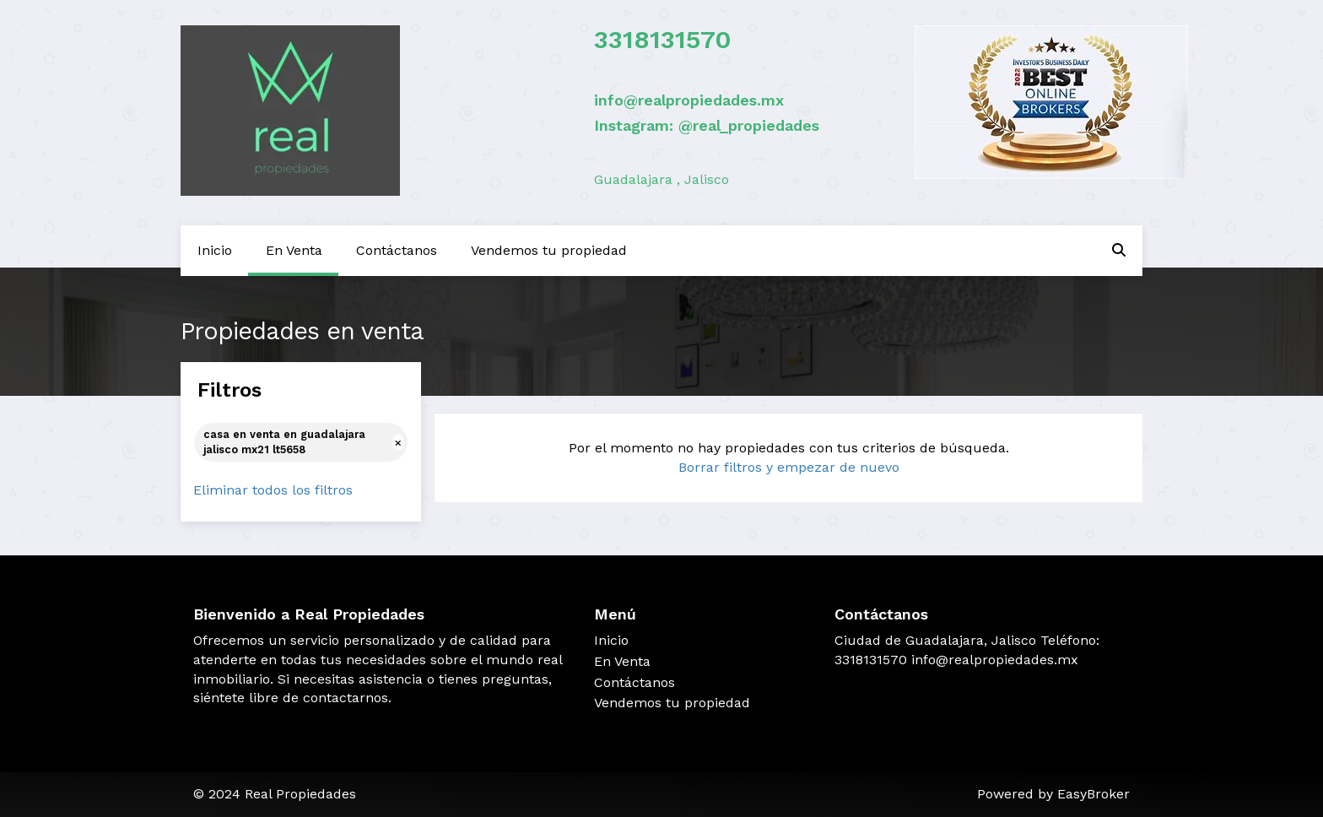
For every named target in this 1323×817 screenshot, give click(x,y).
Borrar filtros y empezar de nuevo (788, 467)
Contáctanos (396, 250)
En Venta (294, 250)
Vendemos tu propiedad (549, 250)
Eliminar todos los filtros (273, 490)
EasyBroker (1093, 794)
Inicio (214, 250)
